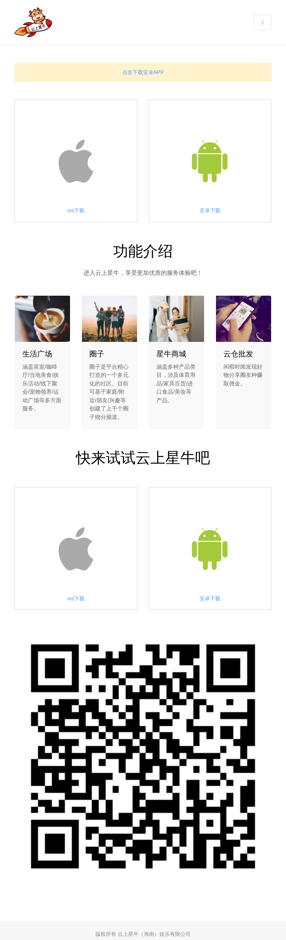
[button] (262, 22)
